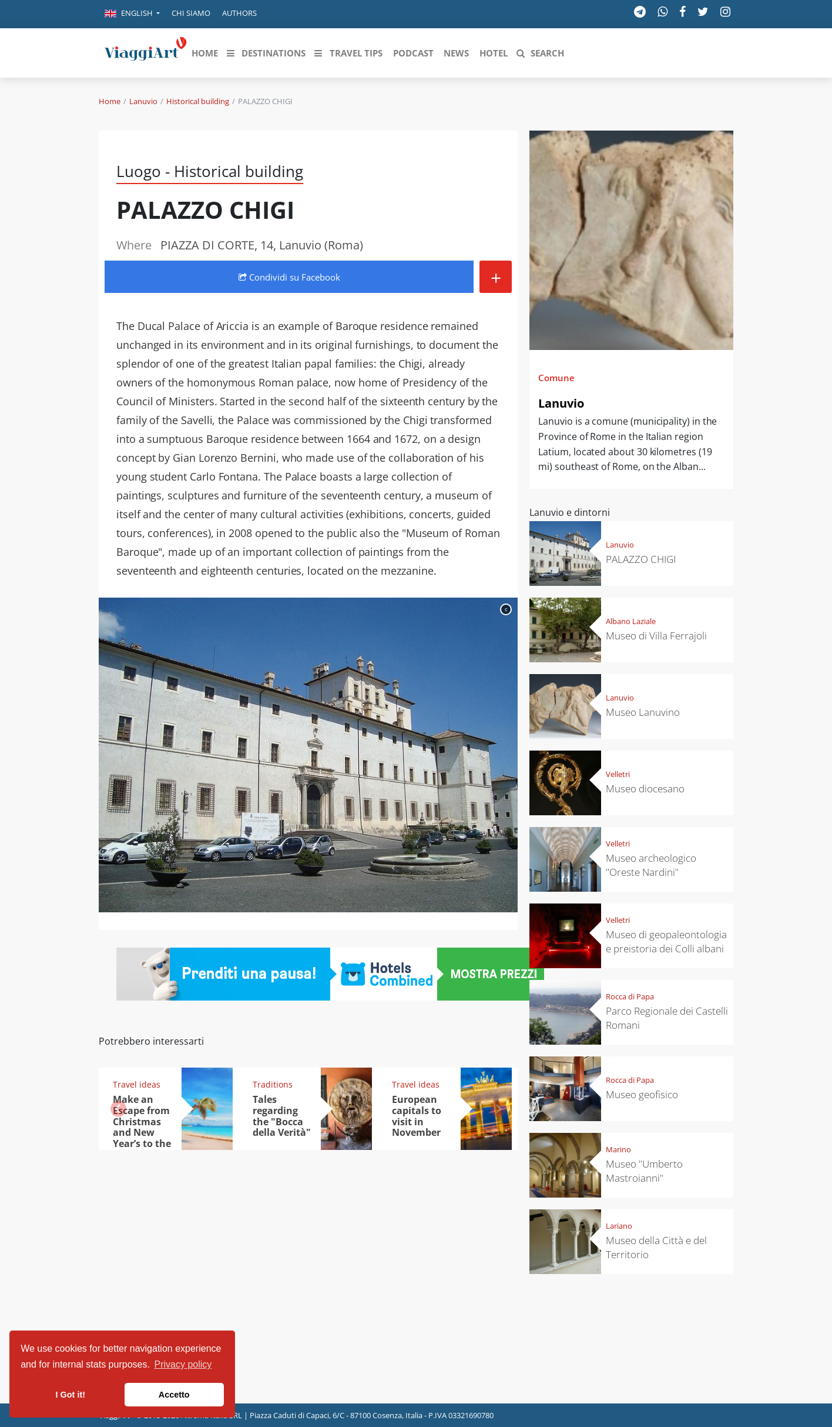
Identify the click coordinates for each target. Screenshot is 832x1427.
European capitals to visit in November (416, 1116)
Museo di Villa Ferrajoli (656, 635)
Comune (556, 378)
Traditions (273, 1084)
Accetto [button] (174, 1394)
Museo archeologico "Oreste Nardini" (651, 865)
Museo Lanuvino (643, 712)
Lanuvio (143, 101)
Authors (239, 13)
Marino (618, 1149)
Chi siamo (191, 13)
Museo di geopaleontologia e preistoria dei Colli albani (666, 941)
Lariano (619, 1226)
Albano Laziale (631, 621)
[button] (132, 14)
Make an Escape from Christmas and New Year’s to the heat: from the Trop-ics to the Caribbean (142, 1144)
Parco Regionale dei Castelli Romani (667, 1018)
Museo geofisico (642, 1094)
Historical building (197, 101)
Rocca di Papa (630, 996)
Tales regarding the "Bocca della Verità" (282, 1116)
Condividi (289, 277)
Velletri (618, 774)
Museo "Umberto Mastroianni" (644, 1171)
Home (109, 101)
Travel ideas (136, 1084)
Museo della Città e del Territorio (656, 1247)
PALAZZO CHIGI (641, 559)
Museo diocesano (645, 788)
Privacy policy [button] (183, 1364)
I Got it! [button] (70, 1394)
